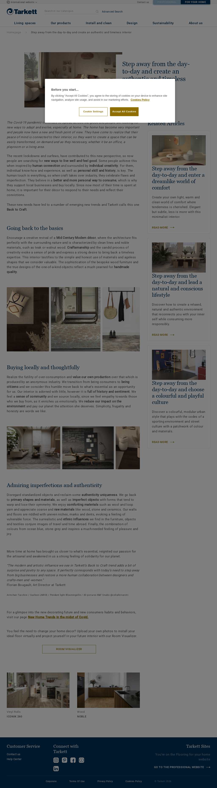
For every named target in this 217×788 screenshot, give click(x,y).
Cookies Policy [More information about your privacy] (140, 99)
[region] (110, 101)
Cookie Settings (93, 111)
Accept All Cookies (124, 111)
